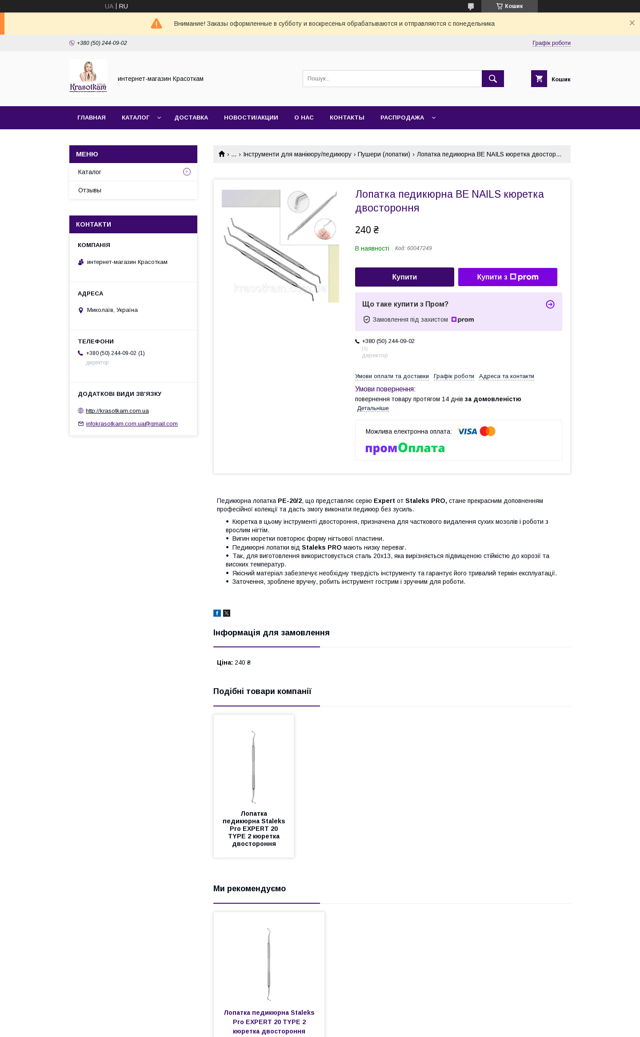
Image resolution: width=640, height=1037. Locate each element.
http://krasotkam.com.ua (117, 410)
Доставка (191, 117)
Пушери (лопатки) (384, 154)
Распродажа (402, 117)
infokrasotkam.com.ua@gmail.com (132, 423)
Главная (91, 117)
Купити (404, 277)
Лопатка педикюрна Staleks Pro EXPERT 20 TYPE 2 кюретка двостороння (255, 828)
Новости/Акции (251, 117)
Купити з (507, 277)
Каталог (135, 117)
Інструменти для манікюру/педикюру (297, 154)
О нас (304, 117)
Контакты (347, 117)
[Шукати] (493, 78)
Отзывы (89, 190)
